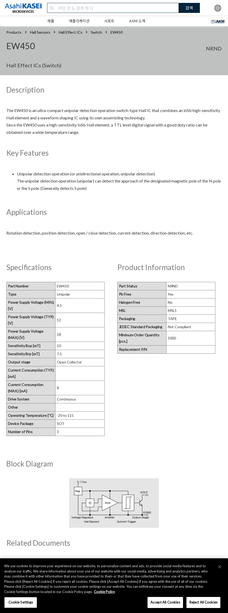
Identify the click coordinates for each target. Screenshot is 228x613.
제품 (50, 21)
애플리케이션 (79, 21)
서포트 (109, 21)
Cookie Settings (20, 602)
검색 (189, 7)
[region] (114, 585)
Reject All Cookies (203, 602)
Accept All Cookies (165, 602)
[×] (219, 567)
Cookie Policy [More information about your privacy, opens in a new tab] (104, 592)
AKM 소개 (137, 21)
